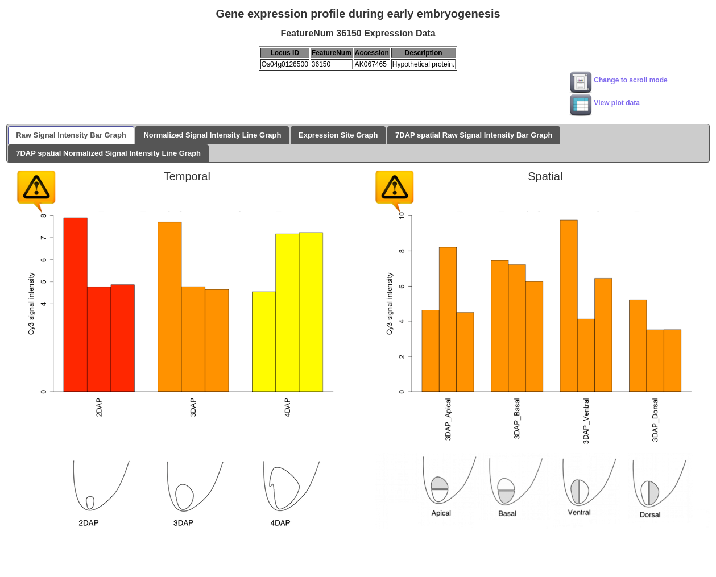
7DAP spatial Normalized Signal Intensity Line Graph (108, 153)
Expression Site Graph (338, 135)
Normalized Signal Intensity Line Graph (212, 135)
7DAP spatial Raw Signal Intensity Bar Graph (473, 135)
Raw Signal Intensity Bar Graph (71, 135)
